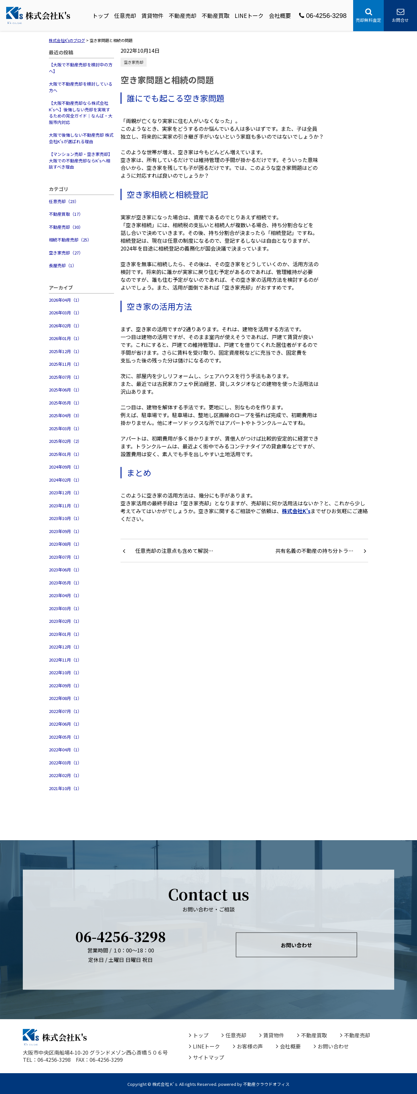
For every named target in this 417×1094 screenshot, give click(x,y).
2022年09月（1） (65, 685)
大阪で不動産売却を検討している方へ (80, 87)
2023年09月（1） (65, 531)
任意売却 (125, 15)
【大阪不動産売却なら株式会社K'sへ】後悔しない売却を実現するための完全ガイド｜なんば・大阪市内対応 (80, 112)
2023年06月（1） (65, 570)
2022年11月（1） (65, 660)
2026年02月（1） (65, 325)
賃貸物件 (152, 15)
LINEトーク (249, 15)
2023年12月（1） (65, 492)
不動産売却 (182, 15)
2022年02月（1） (65, 775)
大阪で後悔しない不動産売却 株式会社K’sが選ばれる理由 (81, 138)
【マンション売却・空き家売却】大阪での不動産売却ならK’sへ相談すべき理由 (80, 160)
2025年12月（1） (65, 351)
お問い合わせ (296, 945)
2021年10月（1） (65, 788)
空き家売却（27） (66, 253)
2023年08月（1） (65, 544)
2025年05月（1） (65, 403)
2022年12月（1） (65, 647)
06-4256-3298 (323, 15)
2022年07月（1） (65, 711)
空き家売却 (133, 62)
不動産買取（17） (66, 214)
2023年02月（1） (65, 621)
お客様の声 (248, 1046)
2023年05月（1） (65, 583)
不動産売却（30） (66, 227)
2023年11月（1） (65, 505)
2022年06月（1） (65, 724)
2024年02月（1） (65, 480)
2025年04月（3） (65, 415)
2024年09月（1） (65, 467)
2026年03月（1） (65, 312)
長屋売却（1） (63, 265)
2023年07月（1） (65, 557)
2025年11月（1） (65, 364)
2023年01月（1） (65, 634)
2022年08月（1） (65, 698)
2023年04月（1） (65, 595)
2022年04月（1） (65, 749)
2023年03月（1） (65, 608)
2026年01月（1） (65, 338)
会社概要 (280, 15)
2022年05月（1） (65, 737)
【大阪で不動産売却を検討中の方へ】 (80, 68)
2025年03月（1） (65, 428)
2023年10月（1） (65, 518)
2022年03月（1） (65, 762)
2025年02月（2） (65, 441)
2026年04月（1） (65, 300)
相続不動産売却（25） (70, 240)
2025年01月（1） (65, 454)
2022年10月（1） (65, 672)
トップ (100, 15)
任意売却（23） (64, 201)
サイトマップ (206, 1057)
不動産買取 (215, 15)
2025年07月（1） (65, 377)
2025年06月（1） (65, 390)
